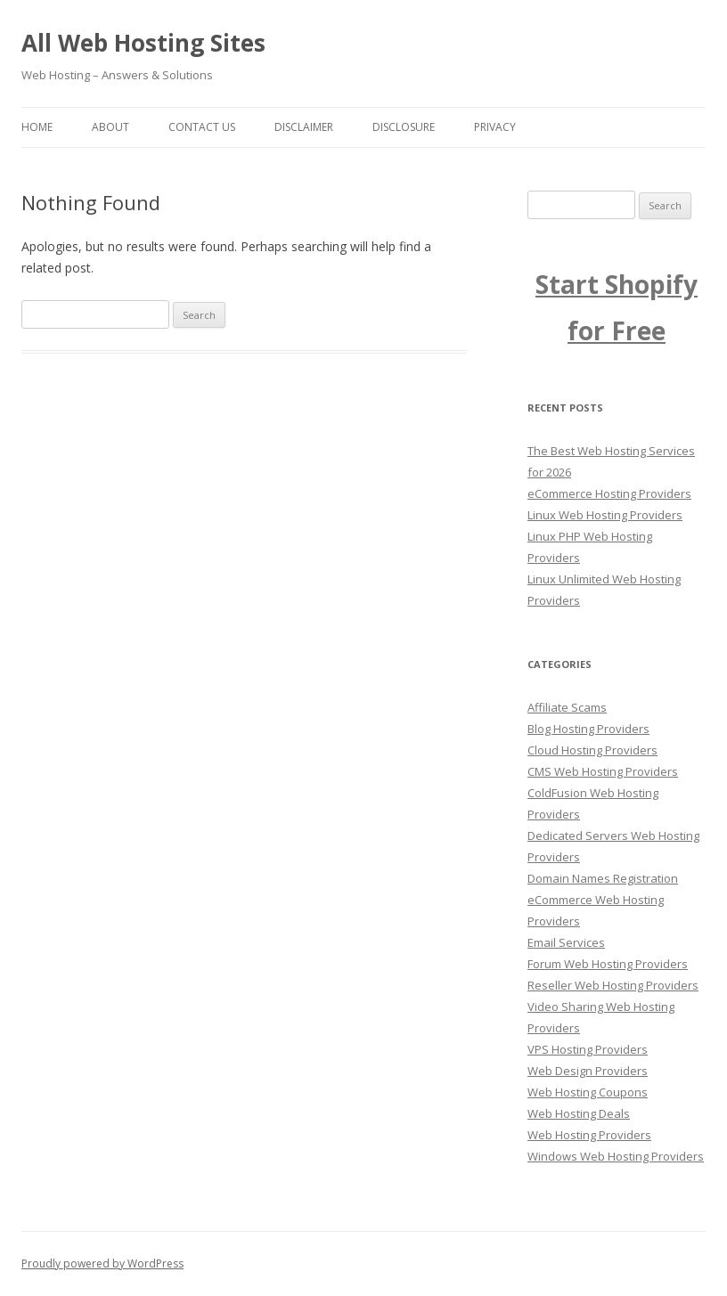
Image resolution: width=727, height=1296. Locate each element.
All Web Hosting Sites (143, 43)
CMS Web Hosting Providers (602, 771)
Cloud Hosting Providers (592, 750)
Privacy (495, 126)
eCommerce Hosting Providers (609, 493)
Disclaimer (303, 126)
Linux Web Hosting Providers (604, 515)
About (110, 126)
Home (37, 126)
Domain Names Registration (602, 878)
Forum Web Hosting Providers (607, 964)
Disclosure (403, 126)
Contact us (201, 126)
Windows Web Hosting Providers (615, 1156)
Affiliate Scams (567, 707)
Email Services (566, 942)
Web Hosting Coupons (587, 1092)
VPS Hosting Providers (587, 1049)
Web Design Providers (587, 1071)
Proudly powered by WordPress (102, 1263)
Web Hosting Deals (578, 1113)
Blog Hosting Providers (588, 729)
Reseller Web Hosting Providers (612, 985)
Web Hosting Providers (589, 1135)
